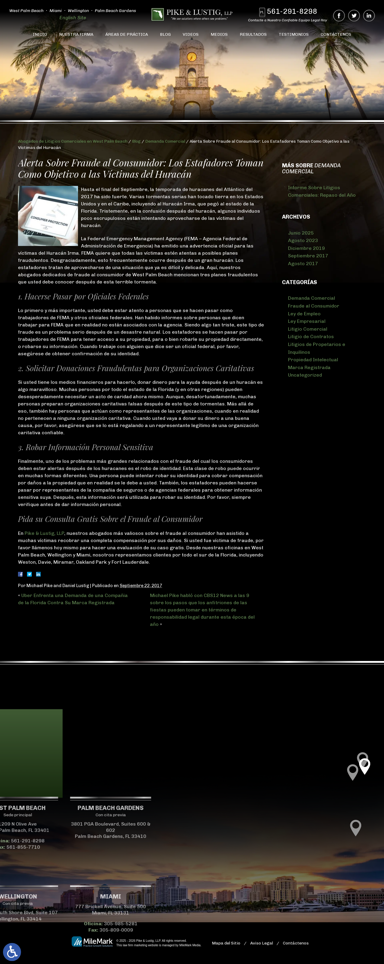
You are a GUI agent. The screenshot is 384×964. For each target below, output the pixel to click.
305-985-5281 (51, 923)
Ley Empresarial (307, 321)
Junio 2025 (301, 233)
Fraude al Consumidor (313, 306)
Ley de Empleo (304, 314)
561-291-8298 (293, 11)
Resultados (253, 34)
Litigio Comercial (307, 329)
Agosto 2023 (303, 240)
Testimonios (294, 34)
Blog (165, 34)
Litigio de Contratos (311, 336)
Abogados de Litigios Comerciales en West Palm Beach (73, 141)
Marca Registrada (309, 367)
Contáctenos (336, 34)
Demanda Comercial (165, 141)
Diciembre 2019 (306, 248)
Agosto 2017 (303, 263)
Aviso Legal (261, 943)
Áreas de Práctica (126, 34)
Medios (219, 34)
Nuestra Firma (76, 34)
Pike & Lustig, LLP (44, 533)
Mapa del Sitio (226, 943)
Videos (191, 34)
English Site (72, 17)
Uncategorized (305, 375)
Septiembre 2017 (308, 256)
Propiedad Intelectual (313, 359)
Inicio (40, 34)
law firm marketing (135, 945)
